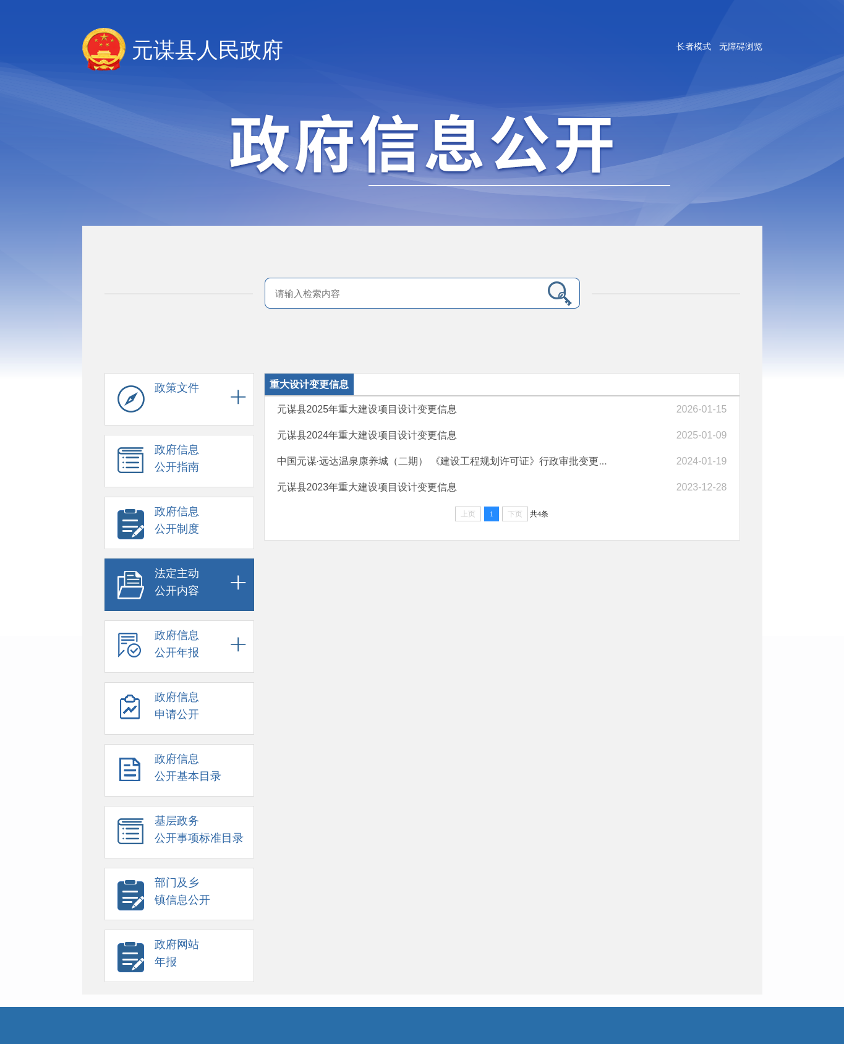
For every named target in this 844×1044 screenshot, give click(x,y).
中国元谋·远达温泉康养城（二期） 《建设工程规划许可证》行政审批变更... (442, 461)
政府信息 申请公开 (158, 711)
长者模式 (693, 46)
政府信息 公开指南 (158, 463)
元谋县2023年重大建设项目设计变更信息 (367, 487)
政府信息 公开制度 (158, 525)
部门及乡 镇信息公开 (163, 896)
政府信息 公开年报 (158, 649)
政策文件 (158, 402)
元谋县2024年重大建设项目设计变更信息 (367, 435)
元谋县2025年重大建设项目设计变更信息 (367, 409)
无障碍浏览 (740, 46)
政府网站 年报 (158, 958)
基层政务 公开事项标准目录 (180, 835)
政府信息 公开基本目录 (169, 773)
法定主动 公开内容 (158, 587)
